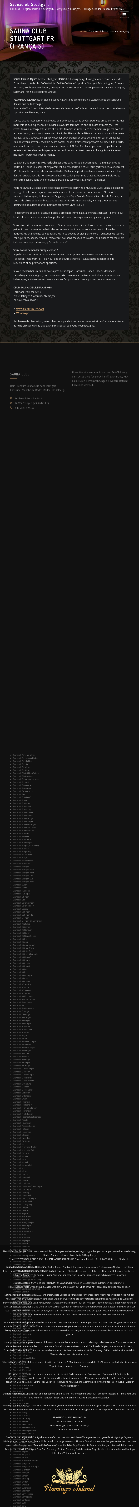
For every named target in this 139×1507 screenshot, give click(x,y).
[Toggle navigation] (124, 15)
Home (83, 35)
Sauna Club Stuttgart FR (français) (110, 35)
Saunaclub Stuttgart (29, 4)
